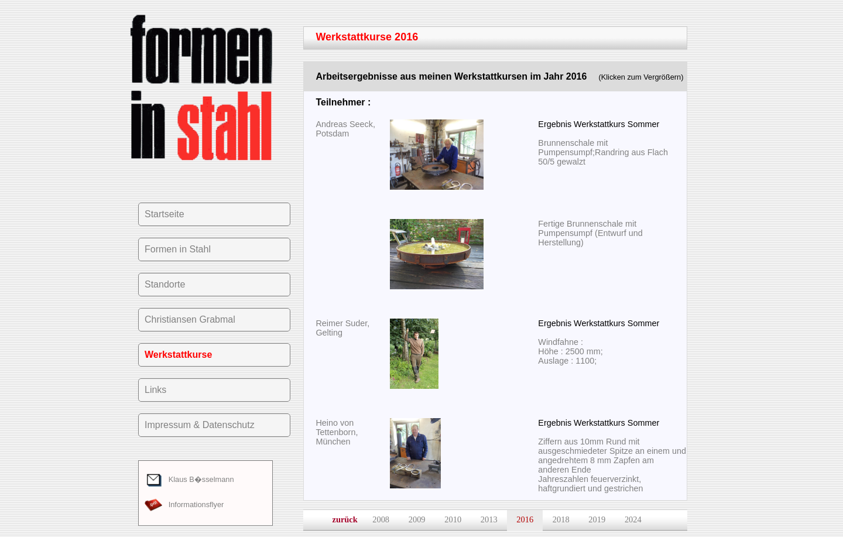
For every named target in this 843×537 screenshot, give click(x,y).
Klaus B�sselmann (189, 479)
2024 (633, 519)
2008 (380, 519)
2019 (596, 519)
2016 (524, 519)
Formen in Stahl (178, 249)
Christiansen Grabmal (190, 319)
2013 (489, 519)
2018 (561, 519)
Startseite (164, 214)
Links (155, 390)
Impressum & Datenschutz (200, 425)
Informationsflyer (184, 504)
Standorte (165, 284)
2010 (452, 519)
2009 (417, 519)
